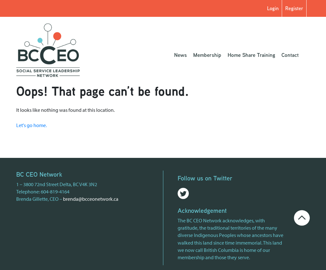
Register (294, 8)
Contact (290, 54)
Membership (207, 54)
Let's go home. (31, 125)
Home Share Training (251, 54)
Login (273, 8)
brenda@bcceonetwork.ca (90, 199)
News (180, 54)
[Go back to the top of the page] (301, 217)
